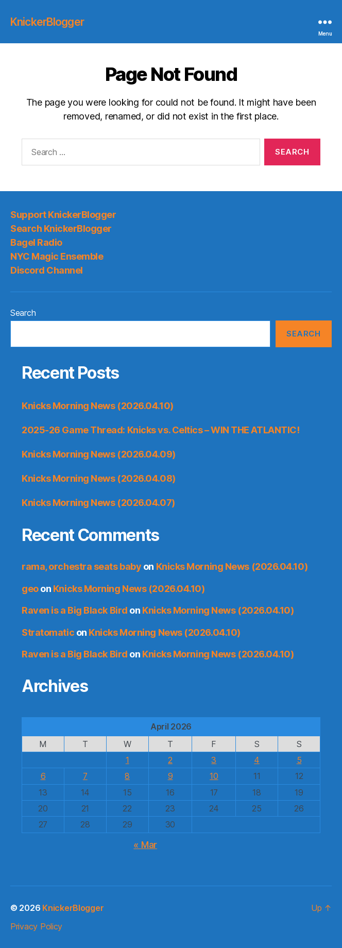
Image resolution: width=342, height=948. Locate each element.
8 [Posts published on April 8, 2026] (127, 776)
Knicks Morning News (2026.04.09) (99, 454)
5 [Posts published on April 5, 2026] (299, 760)
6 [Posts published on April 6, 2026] (43, 776)
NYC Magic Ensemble (56, 256)
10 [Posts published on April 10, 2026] (214, 776)
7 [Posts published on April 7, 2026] (85, 776)
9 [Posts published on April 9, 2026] (170, 776)
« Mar (145, 844)
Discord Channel (46, 270)
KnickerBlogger (47, 21)
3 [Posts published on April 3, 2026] (213, 760)
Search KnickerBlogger (61, 228)
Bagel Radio (36, 242)
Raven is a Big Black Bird (75, 610)
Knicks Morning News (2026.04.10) (98, 405)
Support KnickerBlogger (63, 214)
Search (23, 313)
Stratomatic (48, 632)
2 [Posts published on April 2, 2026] (170, 760)
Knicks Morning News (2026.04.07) (98, 502)
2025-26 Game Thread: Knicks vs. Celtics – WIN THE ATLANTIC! (160, 430)
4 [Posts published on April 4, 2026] (257, 760)
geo (30, 588)
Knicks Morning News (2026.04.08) (99, 478)
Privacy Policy (36, 926)
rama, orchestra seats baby (81, 566)
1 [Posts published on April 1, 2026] (127, 760)
